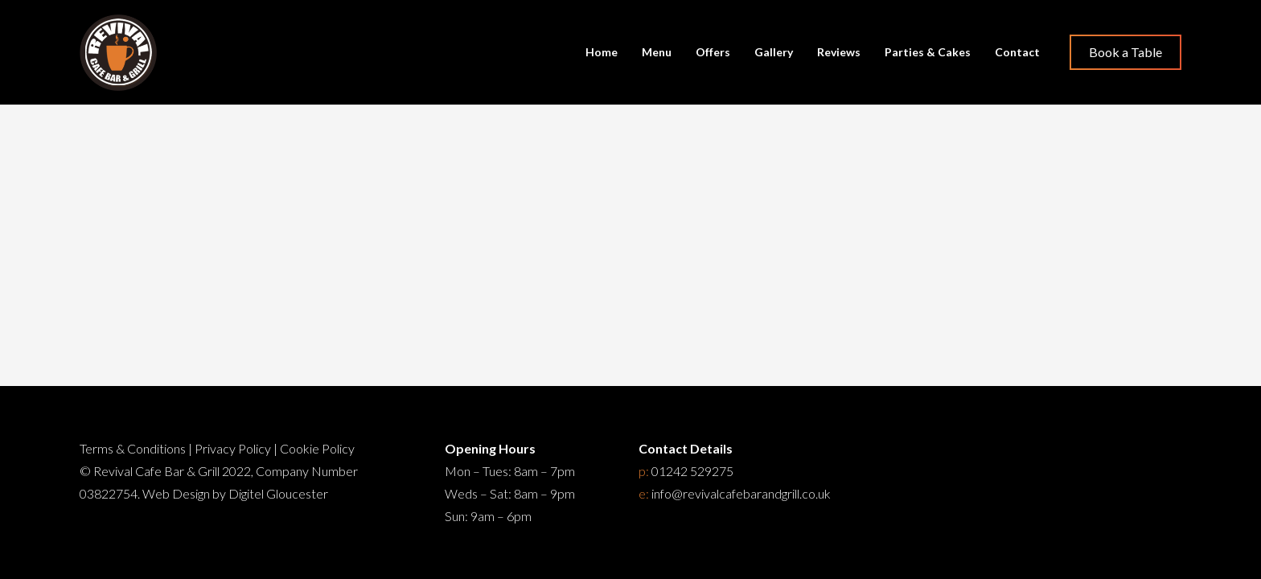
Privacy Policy (233, 448)
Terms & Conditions (133, 448)
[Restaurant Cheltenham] (118, 52)
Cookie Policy (317, 448)
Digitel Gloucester (278, 493)
